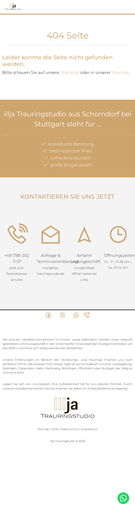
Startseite (69, 72)
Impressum (89, 429)
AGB (55, 429)
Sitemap (120, 72)
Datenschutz (69, 429)
